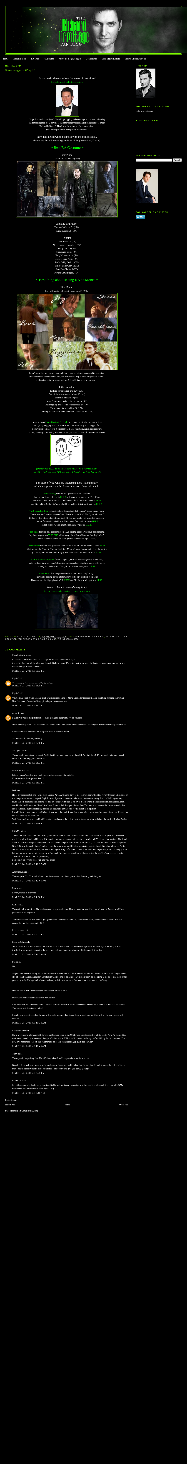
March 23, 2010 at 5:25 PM (28, 686)
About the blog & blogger (70, 59)
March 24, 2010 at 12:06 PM (29, 881)
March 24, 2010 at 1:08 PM (28, 897)
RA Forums (49, 59)
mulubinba (17, 1080)
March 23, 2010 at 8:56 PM (28, 823)
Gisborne (99, 637)
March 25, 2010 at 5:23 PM (28, 1073)
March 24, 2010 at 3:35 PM (28, 934)
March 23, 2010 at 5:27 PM (28, 706)
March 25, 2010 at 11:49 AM (29, 1046)
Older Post (123, 1105)
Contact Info (91, 59)
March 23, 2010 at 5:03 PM (28, 671)
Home (5, 59)
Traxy (14, 1054)
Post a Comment (12, 1100)
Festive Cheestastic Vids (135, 59)
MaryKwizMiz (18, 655)
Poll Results (24, 639)
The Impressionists (68, 639)
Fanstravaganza (84, 637)
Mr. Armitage (113, 637)
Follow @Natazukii (144, 111)
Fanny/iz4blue (18, 942)
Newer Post (10, 1105)
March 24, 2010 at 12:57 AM (29, 864)
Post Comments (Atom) (27, 1111)
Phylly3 (15, 678)
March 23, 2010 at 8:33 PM (28, 783)
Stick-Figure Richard (111, 59)
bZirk (14, 905)
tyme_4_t (16, 713)
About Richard (19, 59)
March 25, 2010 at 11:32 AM (29, 1023)
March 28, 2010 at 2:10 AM (28, 1093)
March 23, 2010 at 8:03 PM (28, 763)
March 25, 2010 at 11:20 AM (29, 954)
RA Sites (35, 59)
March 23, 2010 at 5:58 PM (28, 743)
